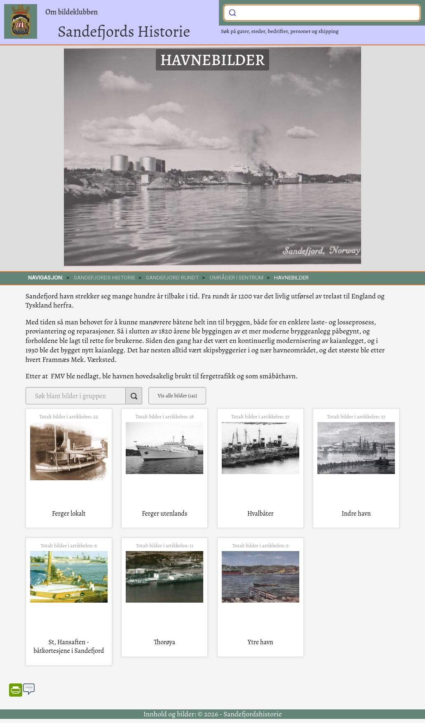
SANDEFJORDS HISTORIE (104, 277)
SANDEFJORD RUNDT (172, 277)
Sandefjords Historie (124, 31)
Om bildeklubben (71, 12)
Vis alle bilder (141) (177, 395)
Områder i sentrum (236, 277)
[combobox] (322, 12)
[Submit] (232, 12)
